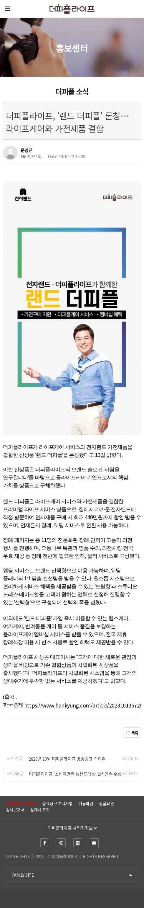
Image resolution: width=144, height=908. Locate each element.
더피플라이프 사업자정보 (72, 828)
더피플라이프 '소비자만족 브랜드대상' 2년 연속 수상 (75, 773)
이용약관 (85, 803)
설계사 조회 (39, 810)
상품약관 (106, 803)
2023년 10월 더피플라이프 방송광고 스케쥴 (67, 758)
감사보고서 (15, 810)
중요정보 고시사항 (57, 803)
